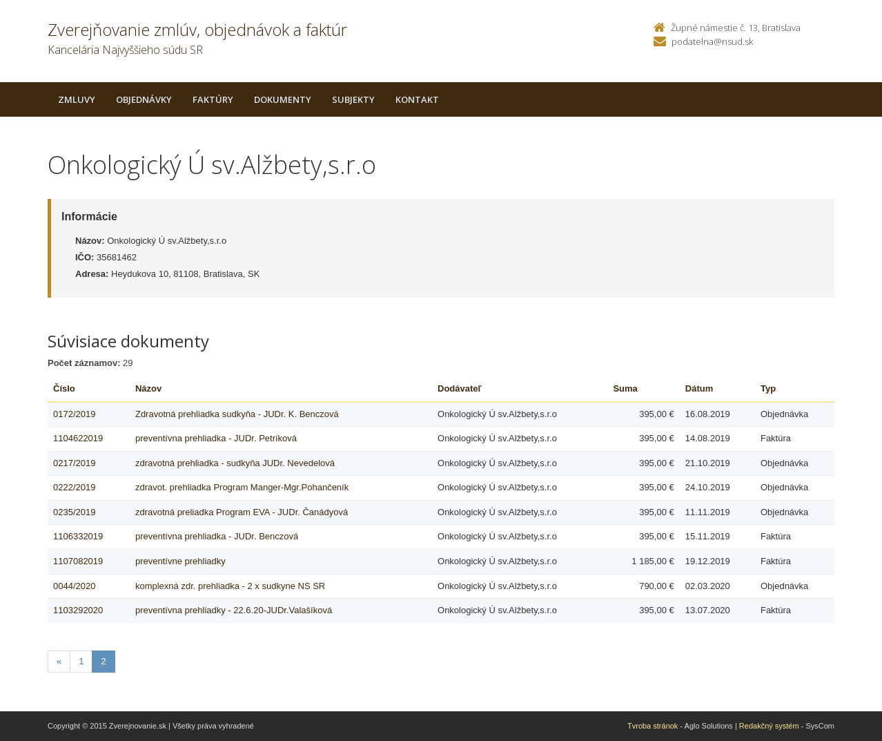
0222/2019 (74, 487)
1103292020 (78, 610)
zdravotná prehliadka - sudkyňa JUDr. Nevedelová (235, 463)
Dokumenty (282, 99)
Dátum (699, 388)
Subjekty (353, 99)
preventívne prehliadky (180, 561)
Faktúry (213, 99)
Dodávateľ (460, 388)
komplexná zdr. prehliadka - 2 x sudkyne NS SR (230, 586)
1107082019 (78, 561)
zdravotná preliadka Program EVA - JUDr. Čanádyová (241, 512)
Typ (768, 388)
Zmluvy (76, 99)
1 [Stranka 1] (81, 661)
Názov (148, 388)
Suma (625, 388)
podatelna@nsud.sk (712, 41)
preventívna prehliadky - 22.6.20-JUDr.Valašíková (233, 610)
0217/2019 (74, 463)
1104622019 (78, 438)
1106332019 (78, 536)
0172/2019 (74, 414)
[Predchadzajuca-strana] (59, 662)
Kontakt (417, 99)
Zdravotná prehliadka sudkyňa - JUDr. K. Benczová (237, 414)
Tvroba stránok (652, 726)
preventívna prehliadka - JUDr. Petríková (216, 438)
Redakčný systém (769, 726)
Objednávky (144, 99)
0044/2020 (74, 586)
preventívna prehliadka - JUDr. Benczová (216, 536)
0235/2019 (74, 512)
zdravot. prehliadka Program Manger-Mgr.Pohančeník (242, 487)
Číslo (64, 388)
